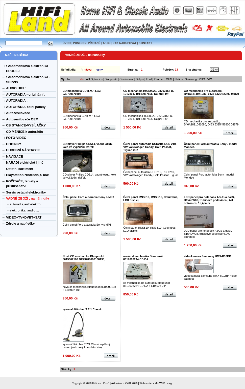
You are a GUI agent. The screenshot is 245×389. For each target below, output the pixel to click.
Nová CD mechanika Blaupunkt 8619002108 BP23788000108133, (84, 258)
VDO (202, 79)
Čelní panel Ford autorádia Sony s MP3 (88, 197)
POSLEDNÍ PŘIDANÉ (87, 43)
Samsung (191, 79)
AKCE (107, 43)
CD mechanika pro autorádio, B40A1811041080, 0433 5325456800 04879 (211, 92)
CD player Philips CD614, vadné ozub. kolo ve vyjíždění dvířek (87, 145)
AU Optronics (94, 79)
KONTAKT (145, 43)
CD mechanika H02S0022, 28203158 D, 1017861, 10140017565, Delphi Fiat (148, 92)
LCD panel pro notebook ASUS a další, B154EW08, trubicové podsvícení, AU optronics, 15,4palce (209, 200)
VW (209, 79)
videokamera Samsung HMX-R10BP (207, 256)
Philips (179, 79)
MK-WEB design (164, 383)
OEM (169, 79)
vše (82, 79)
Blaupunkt (111, 79)
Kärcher (159, 79)
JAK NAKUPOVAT (124, 43)
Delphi (140, 79)
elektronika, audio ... (24, 210)
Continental (126, 79)
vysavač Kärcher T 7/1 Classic (82, 309)
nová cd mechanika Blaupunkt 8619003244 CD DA (143, 258)
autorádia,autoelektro (25, 204)
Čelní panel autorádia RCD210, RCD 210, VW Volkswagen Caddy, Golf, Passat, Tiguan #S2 (150, 147)
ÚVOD (67, 43)
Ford (149, 79)
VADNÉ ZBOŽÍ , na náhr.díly (85, 55)
